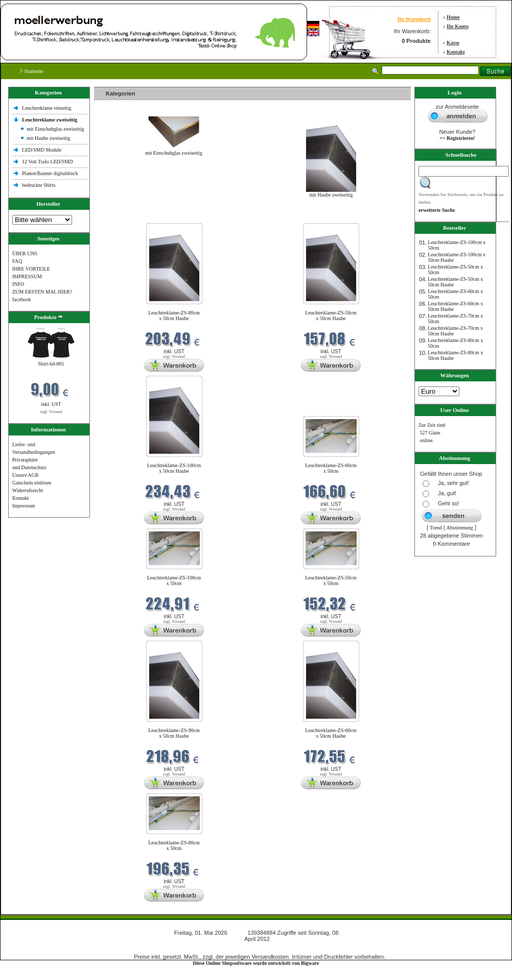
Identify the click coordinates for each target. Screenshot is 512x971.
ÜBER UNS (24, 253)
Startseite (31, 71)
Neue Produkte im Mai (120, 217)
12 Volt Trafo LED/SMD (47, 161)
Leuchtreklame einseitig (47, 108)
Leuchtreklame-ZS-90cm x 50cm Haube (174, 733)
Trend (436, 527)
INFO (18, 284)
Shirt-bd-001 (51, 364)
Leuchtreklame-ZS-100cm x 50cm (174, 580)
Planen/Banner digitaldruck (50, 173)
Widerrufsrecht (27, 490)
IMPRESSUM (27, 276)
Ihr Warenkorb (414, 19)
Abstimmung (460, 527)
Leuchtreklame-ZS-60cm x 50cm (331, 468)
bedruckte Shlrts (38, 185)
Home (453, 17)
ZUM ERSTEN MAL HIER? (42, 292)
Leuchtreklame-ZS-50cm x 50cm (331, 580)
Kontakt (456, 52)
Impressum (23, 505)
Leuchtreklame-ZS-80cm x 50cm (174, 845)
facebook (21, 299)
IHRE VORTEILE (31, 269)
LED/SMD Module (42, 150)
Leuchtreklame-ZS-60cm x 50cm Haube (331, 733)
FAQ (17, 261)
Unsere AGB (25, 475)
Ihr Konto (458, 26)
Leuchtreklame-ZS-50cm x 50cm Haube (331, 315)
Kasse (453, 42)
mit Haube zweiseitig (48, 138)
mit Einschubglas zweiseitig (55, 129)
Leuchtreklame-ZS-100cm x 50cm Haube (174, 468)
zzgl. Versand (51, 411)
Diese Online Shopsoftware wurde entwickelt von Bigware (256, 963)
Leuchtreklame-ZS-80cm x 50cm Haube (174, 315)
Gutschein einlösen (31, 483)
